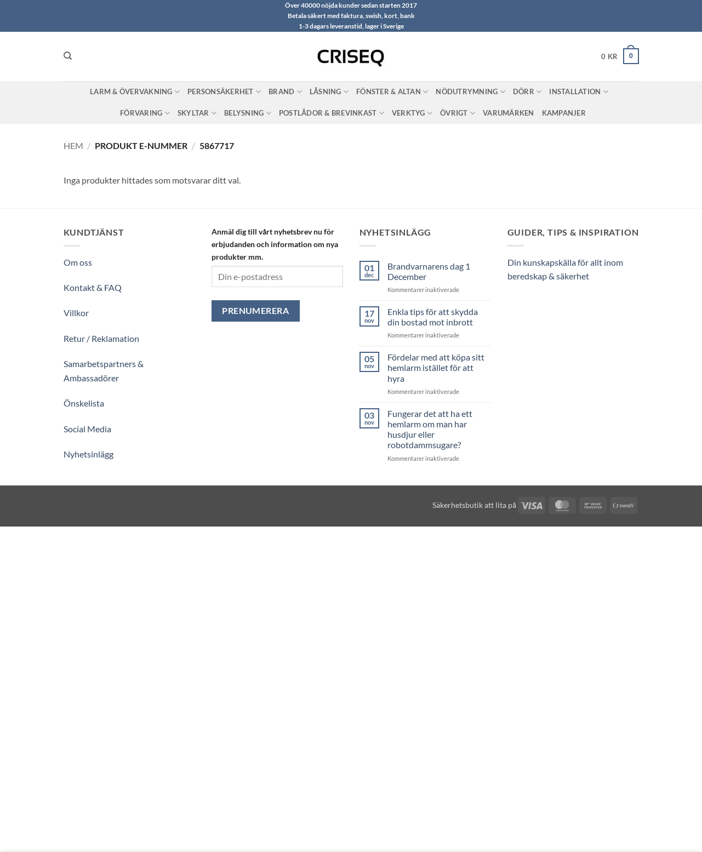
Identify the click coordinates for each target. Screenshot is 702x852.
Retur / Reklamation (101, 338)
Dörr (527, 92)
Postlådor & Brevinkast (331, 113)
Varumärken (508, 112)
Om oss (78, 262)
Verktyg (412, 113)
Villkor (76, 312)
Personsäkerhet (224, 92)
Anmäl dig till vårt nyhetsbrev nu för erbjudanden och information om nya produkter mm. (275, 244)
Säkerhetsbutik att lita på (474, 505)
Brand (285, 92)
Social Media (87, 429)
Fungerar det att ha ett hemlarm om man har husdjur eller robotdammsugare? (429, 429)
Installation (578, 92)
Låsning (329, 92)
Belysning (247, 113)
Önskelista (84, 403)
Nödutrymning (470, 92)
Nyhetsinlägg (88, 454)
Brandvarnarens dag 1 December (428, 271)
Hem (73, 145)
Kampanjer (564, 112)
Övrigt (457, 113)
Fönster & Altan (392, 92)
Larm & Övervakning (135, 92)
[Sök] (68, 55)
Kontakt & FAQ (93, 287)
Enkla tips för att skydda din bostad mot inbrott (432, 316)
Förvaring (145, 113)
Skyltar (197, 113)
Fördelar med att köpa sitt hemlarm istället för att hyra (435, 367)
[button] (619, 56)
